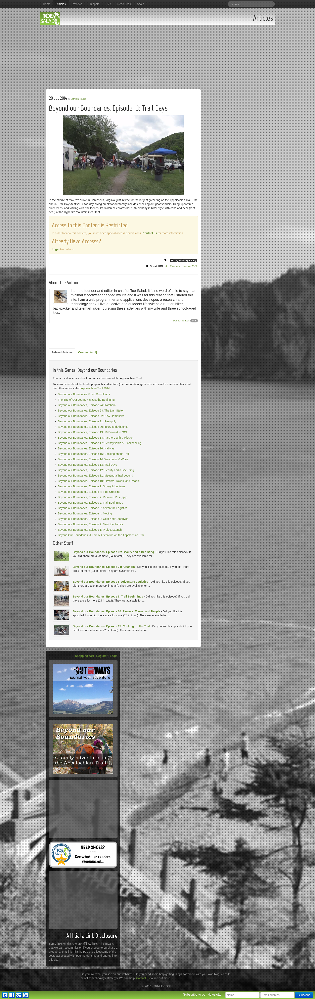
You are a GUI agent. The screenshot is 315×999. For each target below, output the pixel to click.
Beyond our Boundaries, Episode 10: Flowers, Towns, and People (99, 481)
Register (101, 656)
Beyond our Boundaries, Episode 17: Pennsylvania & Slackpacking (99, 443)
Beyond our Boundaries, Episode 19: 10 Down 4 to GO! (92, 432)
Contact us (149, 233)
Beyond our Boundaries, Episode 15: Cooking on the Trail (93, 453)
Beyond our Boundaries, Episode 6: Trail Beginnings (90, 502)
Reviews (77, 4)
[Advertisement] (157, 55)
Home (46, 4)
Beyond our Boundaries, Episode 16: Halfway (86, 448)
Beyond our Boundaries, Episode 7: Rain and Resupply (92, 497)
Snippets (93, 4)
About (140, 4)
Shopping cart (84, 656)
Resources (124, 4)
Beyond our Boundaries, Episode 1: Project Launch (90, 529)
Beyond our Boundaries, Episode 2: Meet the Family (90, 524)
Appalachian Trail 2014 (95, 388)
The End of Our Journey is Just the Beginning (86, 399)
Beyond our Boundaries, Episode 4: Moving (85, 513)
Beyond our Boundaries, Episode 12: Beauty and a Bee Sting (96, 470)
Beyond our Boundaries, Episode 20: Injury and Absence (93, 426)
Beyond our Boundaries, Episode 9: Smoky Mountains (91, 486)
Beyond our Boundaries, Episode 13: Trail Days (87, 464)
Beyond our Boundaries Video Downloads (84, 394)
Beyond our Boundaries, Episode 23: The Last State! (91, 410)
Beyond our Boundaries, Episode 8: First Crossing (89, 491)
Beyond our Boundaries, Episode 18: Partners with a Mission (96, 437)
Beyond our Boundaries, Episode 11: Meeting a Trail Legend (95, 475)
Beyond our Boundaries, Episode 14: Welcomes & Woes (93, 459)
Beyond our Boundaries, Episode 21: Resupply (87, 421)
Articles (61, 4)
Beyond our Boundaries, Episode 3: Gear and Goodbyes (93, 518)
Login (55, 249)
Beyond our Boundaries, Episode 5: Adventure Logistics (92, 508)
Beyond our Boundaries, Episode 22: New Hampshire (91, 416)
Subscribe (304, 995)
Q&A (108, 4)
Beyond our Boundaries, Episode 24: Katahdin (87, 405)
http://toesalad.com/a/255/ (181, 266)
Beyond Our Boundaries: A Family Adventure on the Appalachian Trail (101, 535)
